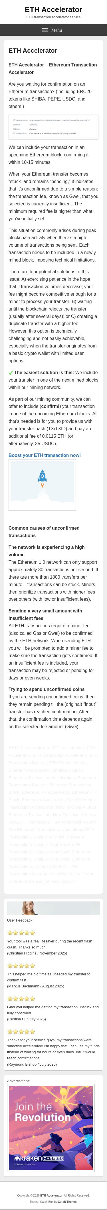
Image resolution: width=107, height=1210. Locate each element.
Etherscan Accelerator (43, 799)
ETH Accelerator (53, 9)
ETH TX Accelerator (68, 762)
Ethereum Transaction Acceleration (42, 777)
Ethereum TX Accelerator (45, 792)
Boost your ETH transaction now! (45, 455)
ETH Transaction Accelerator (60, 755)
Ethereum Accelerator (29, 770)
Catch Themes (67, 1201)
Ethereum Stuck (67, 770)
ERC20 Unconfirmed (30, 747)
